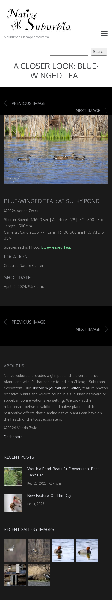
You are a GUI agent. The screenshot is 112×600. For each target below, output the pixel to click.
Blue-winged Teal (56, 247)
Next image (88, 110)
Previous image (28, 103)
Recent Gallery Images (29, 529)
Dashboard (13, 437)
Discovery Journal (46, 388)
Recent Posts (19, 457)
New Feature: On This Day (49, 495)
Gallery (75, 388)
